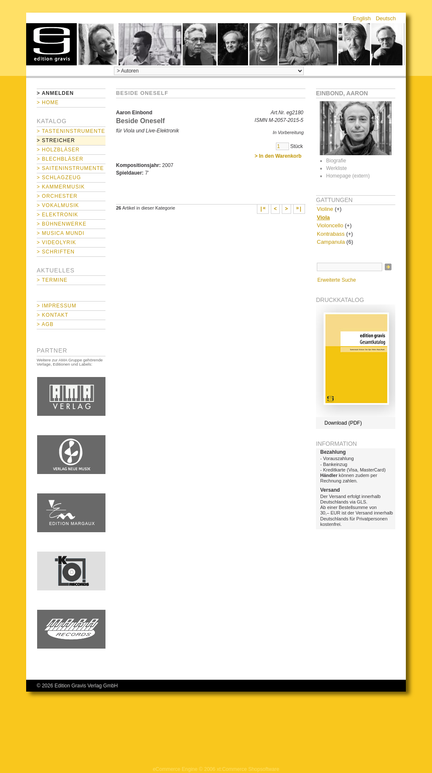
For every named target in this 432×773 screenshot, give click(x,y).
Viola (323, 217)
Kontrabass (331, 234)
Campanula (331, 242)
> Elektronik (57, 215)
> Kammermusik (61, 187)
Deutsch (386, 18)
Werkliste (336, 168)
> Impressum (56, 306)
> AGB (45, 324)
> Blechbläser (60, 159)
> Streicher (56, 140)
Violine (325, 209)
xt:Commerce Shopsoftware (248, 769)
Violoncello (330, 225)
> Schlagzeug (59, 177)
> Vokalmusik (58, 205)
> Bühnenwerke (61, 224)
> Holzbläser (58, 150)
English (362, 18)
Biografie (336, 161)
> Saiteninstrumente (70, 168)
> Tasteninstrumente (71, 131)
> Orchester (57, 196)
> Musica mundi (60, 233)
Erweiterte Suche (336, 280)
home (51, 44)
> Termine (52, 280)
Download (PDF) (343, 423)
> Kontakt (52, 315)
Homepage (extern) (348, 176)
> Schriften (56, 252)
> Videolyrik (56, 242)
